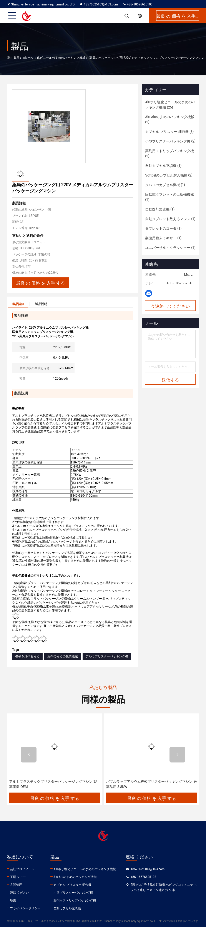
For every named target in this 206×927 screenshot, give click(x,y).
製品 (16, 57)
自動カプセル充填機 (67, 908)
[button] (29, 754)
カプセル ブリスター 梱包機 (72, 884)
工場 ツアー (18, 877)
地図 (13, 900)
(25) (170, 104)
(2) (169, 119)
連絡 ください (19, 892)
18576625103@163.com (99, 4)
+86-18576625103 (138, 4)
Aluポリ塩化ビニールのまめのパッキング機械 (54, 57)
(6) (169, 132)
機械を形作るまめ (27, 656)
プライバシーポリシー (25, 908)
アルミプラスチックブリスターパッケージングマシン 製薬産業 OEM (53, 784)
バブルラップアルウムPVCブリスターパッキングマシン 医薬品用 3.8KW (151, 784)
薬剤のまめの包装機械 (62, 656)
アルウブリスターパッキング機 (107, 656)
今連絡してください (170, 305)
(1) (163, 166)
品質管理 (16, 884)
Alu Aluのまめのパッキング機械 (75, 877)
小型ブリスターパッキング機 (73, 892)
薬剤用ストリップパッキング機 (74, 900)
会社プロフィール (22, 869)
